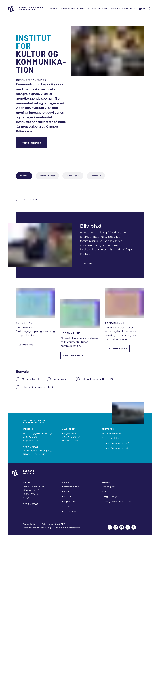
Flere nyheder (27, 199)
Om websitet (30, 524)
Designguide (109, 486)
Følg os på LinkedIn (112, 438)
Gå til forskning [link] (27, 345)
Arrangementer (47, 176)
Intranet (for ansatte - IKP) (94, 379)
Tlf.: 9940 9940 (30, 494)
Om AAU (66, 506)
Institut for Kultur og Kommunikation (31, 9)
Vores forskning (31, 142)
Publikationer (72, 176)
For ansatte (68, 491)
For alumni (68, 496)
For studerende (70, 486)
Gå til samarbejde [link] (117, 348)
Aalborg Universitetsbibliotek (117, 501)
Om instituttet (129, 9)
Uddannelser (68, 9)
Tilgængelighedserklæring (37, 527)
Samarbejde (83, 9)
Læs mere (87, 263)
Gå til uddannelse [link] (73, 355)
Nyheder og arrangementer (106, 9)
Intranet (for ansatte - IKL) (34, 387)
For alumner (57, 379)
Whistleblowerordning (68, 527)
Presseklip (96, 176)
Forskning (54, 9)
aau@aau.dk (29, 497)
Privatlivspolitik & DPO (53, 524)
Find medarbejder (111, 433)
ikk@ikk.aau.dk (31, 440)
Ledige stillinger (110, 496)
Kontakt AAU (69, 511)
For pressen (68, 501)
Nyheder (24, 176)
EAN (104, 491)
